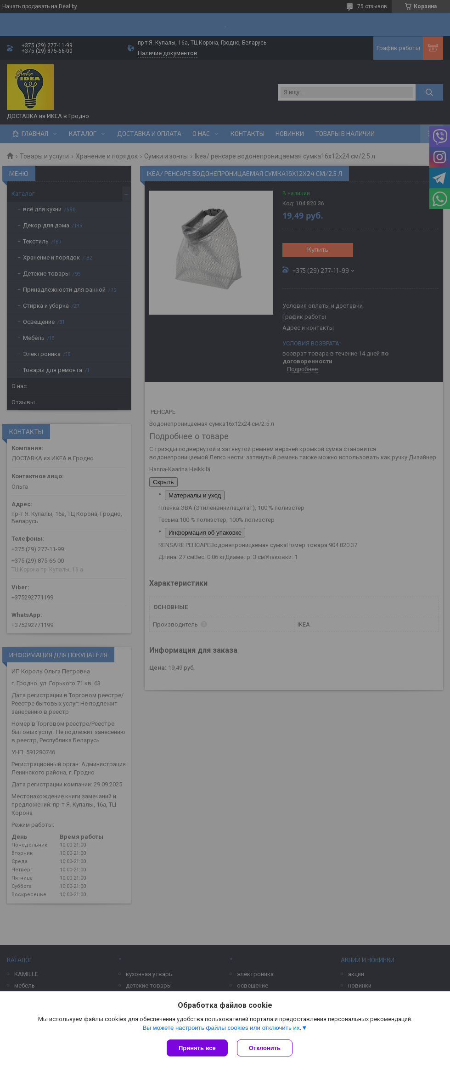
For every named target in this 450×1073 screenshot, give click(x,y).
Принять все (197, 1048)
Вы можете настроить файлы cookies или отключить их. (221, 1027)
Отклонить (265, 1048)
